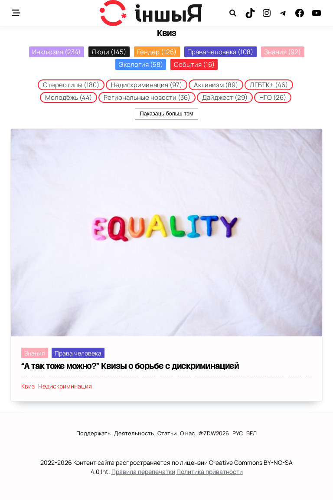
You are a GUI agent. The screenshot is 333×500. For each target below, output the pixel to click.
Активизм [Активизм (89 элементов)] (216, 84)
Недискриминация (65, 386)
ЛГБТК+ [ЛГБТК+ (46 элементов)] (269, 84)
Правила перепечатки (143, 471)
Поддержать (93, 433)
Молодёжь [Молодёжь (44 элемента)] (68, 97)
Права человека (78, 353)
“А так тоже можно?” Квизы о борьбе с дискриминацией (130, 366)
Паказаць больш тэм (166, 113)
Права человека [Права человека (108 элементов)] (220, 51)
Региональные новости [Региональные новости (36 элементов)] (147, 97)
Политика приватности (209, 471)
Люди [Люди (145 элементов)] (108, 51)
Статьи (166, 433)
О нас (187, 433)
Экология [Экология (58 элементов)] (141, 64)
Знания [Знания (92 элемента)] (282, 51)
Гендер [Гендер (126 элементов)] (156, 51)
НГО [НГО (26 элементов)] (272, 97)
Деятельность (134, 433)
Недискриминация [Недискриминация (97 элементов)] (146, 84)
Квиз (28, 386)
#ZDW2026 (213, 433)
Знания (34, 353)
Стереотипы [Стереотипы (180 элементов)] (71, 84)
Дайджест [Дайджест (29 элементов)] (225, 97)
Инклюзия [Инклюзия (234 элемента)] (56, 51)
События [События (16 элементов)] (194, 64)
